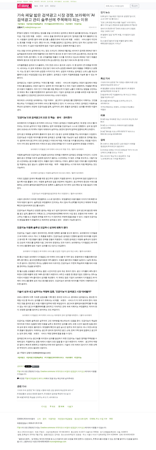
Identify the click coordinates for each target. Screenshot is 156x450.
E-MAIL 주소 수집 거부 (98, 419)
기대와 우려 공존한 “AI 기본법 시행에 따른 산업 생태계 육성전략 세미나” (45, 390)
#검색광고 (21, 24)
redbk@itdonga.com (33, 27)
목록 (61, 406)
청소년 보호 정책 (81, 419)
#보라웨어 (69, 24)
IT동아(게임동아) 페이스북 (35, 378)
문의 (44, 419)
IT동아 (19, 371)
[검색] (117, 6)
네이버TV (36, 1)
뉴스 (36, 6)
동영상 (52, 6)
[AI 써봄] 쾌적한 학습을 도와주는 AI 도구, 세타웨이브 (37, 397)
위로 (52, 406)
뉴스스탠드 (66, 1)
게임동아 (25, 1)
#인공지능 (77, 24)
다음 (70, 406)
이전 (44, 406)
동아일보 (19, 1)
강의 (46, 6)
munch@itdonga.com (57, 442)
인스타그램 (50, 1)
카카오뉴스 (73, 1)
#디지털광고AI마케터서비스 (54, 24)
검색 (135, 6)
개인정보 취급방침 (65, 419)
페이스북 (43, 1)
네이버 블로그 (58, 1)
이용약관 (52, 419)
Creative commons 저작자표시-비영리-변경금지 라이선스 (62, 371)
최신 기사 (105, 78)
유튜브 (31, 1)
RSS (111, 419)
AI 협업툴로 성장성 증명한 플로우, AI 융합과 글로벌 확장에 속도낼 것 (44, 394)
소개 (39, 419)
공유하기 (20, 366)
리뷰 (41, 6)
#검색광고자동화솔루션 (34, 24)
